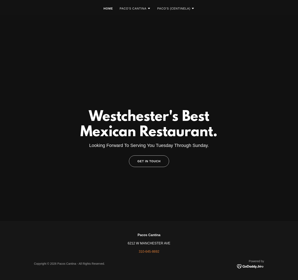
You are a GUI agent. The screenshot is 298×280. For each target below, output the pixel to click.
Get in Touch (149, 161)
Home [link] (108, 8)
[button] (135, 8)
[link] (250, 266)
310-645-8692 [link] (149, 251)
